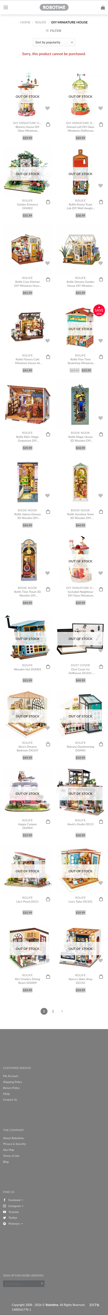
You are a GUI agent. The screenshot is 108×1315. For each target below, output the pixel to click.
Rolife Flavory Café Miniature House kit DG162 (27, 361)
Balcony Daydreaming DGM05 (80, 748)
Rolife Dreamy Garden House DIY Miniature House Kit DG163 (80, 283)
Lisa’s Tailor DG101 (80, 901)
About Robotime (13, 1138)
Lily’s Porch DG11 (27, 901)
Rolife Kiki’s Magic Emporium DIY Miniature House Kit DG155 (27, 438)
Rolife (41, 22)
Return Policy (11, 1088)
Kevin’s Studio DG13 (80, 824)
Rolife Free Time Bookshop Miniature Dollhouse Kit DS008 (80, 361)
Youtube (11, 1212)
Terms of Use (11, 1155)
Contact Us (10, 1099)
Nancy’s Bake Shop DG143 (80, 980)
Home (25, 22)
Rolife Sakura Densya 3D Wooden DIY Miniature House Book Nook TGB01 (27, 516)
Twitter (10, 1217)
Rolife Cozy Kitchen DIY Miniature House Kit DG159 (27, 283)
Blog (6, 1161)
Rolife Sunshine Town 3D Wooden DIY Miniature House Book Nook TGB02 (80, 516)
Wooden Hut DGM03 (27, 669)
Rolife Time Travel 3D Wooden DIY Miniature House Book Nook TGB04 (27, 593)
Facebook (13, 1200)
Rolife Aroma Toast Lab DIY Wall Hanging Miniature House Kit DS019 (80, 206)
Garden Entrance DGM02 (27, 206)
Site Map (8, 1149)
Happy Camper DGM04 (27, 826)
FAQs (6, 1094)
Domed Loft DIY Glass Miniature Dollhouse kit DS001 (80, 128)
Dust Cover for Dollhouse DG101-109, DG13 (80, 671)
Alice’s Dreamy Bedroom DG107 (27, 748)
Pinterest (13, 1223)
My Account (10, 1076)
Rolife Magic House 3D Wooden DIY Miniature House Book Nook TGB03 (80, 438)
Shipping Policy (12, 1082)
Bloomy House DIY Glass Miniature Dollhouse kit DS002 (28, 128)
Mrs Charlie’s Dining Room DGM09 (27, 980)
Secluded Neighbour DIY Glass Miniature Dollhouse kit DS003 (80, 593)
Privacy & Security (14, 1144)
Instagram (13, 1206)
